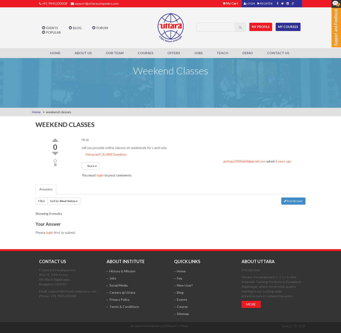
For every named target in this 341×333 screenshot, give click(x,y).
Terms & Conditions (124, 307)
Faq (179, 278)
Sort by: (64, 201)
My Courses (288, 27)
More (251, 304)
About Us (83, 53)
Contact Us (278, 53)
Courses (145, 53)
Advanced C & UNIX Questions (104, 154)
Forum (102, 28)
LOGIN (249, 3)
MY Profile (261, 27)
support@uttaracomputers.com (97, 3)
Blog (77, 28)
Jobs (198, 53)
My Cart (232, 3)
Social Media (118, 285)
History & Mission (122, 271)
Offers (173, 53)
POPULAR (53, 32)
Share (90, 166)
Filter (41, 201)
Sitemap (183, 314)
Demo (247, 53)
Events (52, 28)
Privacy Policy (119, 299)
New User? (185, 285)
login (100, 175)
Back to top (294, 326)
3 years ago (283, 161)
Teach (222, 53)
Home (55, 53)
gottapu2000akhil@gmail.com (244, 161)
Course (182, 307)
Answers (46, 189)
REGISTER (265, 3)
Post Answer (293, 201)
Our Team (115, 53)
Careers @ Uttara (122, 292)
